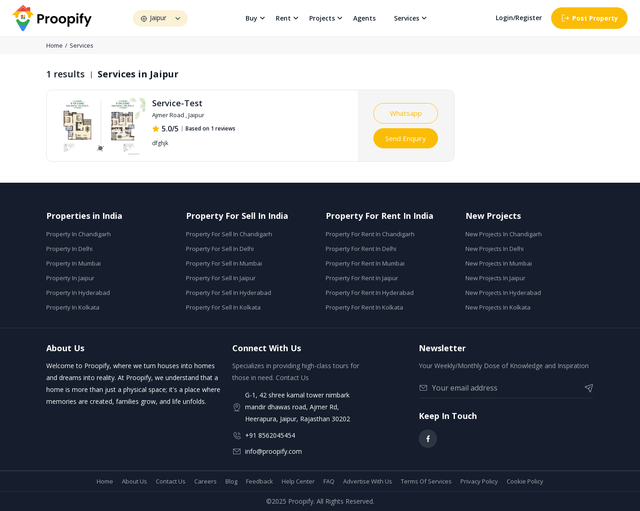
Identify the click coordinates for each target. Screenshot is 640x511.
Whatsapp (406, 113)
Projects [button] (322, 18)
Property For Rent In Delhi (361, 249)
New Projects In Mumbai (498, 263)
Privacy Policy (479, 481)
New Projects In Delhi (494, 249)
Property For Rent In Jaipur (362, 278)
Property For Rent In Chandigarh (370, 234)
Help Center (298, 481)
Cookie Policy (525, 481)
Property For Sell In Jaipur (221, 278)
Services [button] (407, 18)
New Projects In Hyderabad (503, 292)
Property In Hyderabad (78, 292)
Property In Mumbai (73, 263)
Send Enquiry (405, 138)
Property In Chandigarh (78, 234)
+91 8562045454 (270, 435)
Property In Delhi (69, 249)
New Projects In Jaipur (495, 278)
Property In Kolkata (72, 307)
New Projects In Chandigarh (503, 234)
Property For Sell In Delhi (220, 249)
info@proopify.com (273, 451)
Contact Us (171, 481)
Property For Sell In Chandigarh (229, 234)
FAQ (328, 481)
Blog (231, 481)
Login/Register (519, 18)
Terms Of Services (426, 481)
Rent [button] (283, 18)
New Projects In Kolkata (498, 307)
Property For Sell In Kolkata (223, 307)
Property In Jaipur (70, 278)
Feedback (259, 481)
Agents (365, 18)
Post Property (589, 18)
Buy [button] (252, 18)
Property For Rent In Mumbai (365, 263)
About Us (134, 481)
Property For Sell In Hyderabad (228, 292)
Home (54, 45)
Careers (205, 481)
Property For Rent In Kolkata (364, 307)
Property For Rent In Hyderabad (370, 292)
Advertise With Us (367, 481)
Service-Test (177, 103)
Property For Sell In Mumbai (224, 263)
